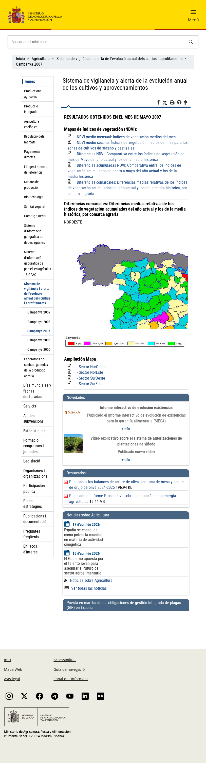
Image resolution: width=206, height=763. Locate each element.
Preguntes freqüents (31, 534)
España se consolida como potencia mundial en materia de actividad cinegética (83, 537)
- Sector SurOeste (91, 378)
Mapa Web (13, 669)
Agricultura (41, 58)
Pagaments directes (32, 154)
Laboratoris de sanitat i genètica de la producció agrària (36, 367)
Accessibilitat (64, 659)
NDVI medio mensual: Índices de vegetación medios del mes (126, 137)
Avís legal (12, 678)
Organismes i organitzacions (35, 473)
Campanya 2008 (38, 322)
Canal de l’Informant (70, 678)
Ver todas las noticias (85, 588)
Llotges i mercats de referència (36, 169)
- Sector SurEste (90, 383)
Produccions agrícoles (32, 94)
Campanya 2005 (38, 349)
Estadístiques (34, 431)
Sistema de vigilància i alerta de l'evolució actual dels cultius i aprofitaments (119, 58)
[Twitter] (166, 103)
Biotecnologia (33, 197)
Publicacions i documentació (34, 519)
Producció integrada (31, 109)
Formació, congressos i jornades (33, 446)
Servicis (29, 406)
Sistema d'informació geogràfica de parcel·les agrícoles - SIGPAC (37, 263)
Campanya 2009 (38, 312)
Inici (7, 659)
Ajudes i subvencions (33, 418)
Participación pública (34, 488)
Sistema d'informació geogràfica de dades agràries (34, 234)
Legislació (31, 461)
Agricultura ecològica (31, 124)
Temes (29, 81)
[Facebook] (159, 103)
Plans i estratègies (32, 503)
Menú (193, 20)
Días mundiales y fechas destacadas (37, 391)
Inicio (20, 58)
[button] (193, 14)
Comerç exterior (35, 216)
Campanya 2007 (29, 64)
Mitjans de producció (31, 185)
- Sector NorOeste (91, 366)
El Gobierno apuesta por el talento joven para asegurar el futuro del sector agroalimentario (83, 565)
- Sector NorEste (90, 372)
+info (126, 428)
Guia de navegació (69, 669)
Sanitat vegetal (34, 206)
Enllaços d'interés (30, 549)
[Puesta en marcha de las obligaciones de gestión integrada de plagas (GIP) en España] (126, 625)
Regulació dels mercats (34, 139)
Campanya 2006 (38, 340)
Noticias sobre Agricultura (91, 580)
